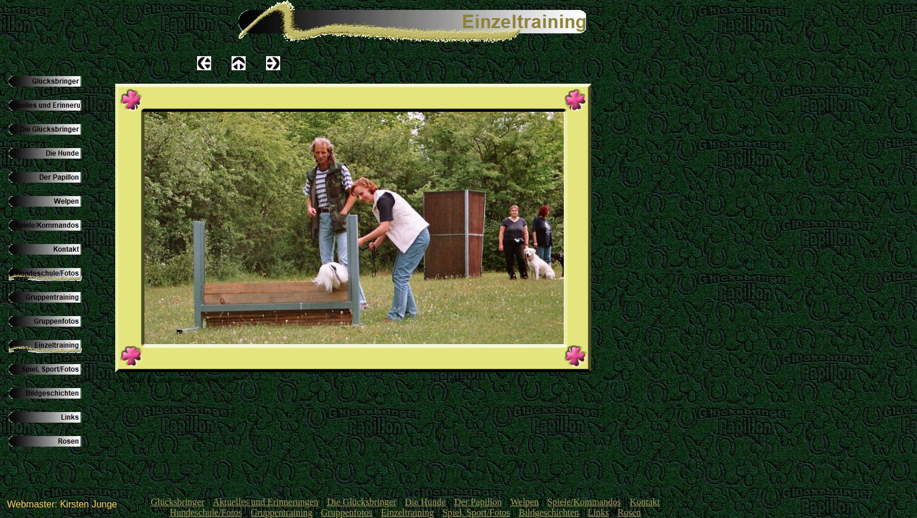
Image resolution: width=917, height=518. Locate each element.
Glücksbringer (178, 502)
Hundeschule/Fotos (206, 512)
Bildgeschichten (549, 512)
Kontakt (645, 502)
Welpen (525, 502)
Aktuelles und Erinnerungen (265, 502)
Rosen (629, 512)
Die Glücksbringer (362, 502)
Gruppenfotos (347, 512)
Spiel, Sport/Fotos (477, 512)
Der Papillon (478, 502)
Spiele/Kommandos (584, 502)
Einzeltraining (407, 512)
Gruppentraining (281, 512)
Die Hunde (425, 502)
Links (598, 512)
